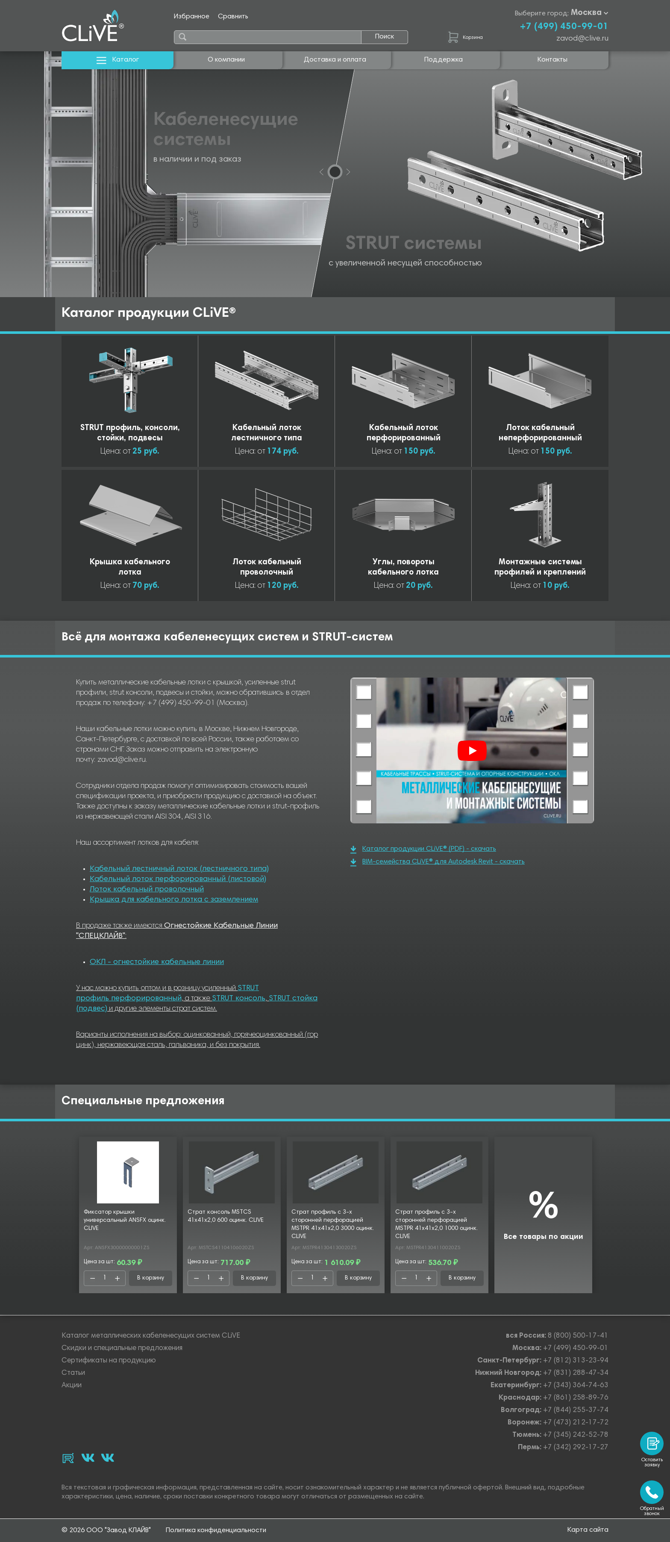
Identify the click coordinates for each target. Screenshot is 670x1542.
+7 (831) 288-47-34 (575, 1373)
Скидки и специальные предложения (122, 1348)
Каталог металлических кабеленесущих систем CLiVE (151, 1336)
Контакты (552, 59)
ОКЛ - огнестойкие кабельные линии (157, 962)
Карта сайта (587, 1530)
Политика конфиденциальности (216, 1530)
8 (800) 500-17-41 (578, 1336)
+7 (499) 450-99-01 (564, 27)
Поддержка (443, 59)
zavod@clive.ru (582, 39)
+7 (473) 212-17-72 (575, 1423)
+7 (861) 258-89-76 (575, 1398)
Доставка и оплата (335, 59)
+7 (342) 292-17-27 (575, 1447)
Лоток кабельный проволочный (147, 889)
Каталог (118, 60)
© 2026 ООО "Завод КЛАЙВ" (106, 1530)
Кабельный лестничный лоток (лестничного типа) (179, 869)
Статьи (73, 1373)
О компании (226, 59)
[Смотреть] (472, 750)
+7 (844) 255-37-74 (575, 1410)
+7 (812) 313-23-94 (575, 1361)
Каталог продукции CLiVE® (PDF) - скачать (423, 850)
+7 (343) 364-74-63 (575, 1385)
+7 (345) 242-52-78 (575, 1435)
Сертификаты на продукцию (109, 1361)
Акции (72, 1385)
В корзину (150, 1278)
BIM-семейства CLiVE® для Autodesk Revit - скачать (437, 862)
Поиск (384, 36)
